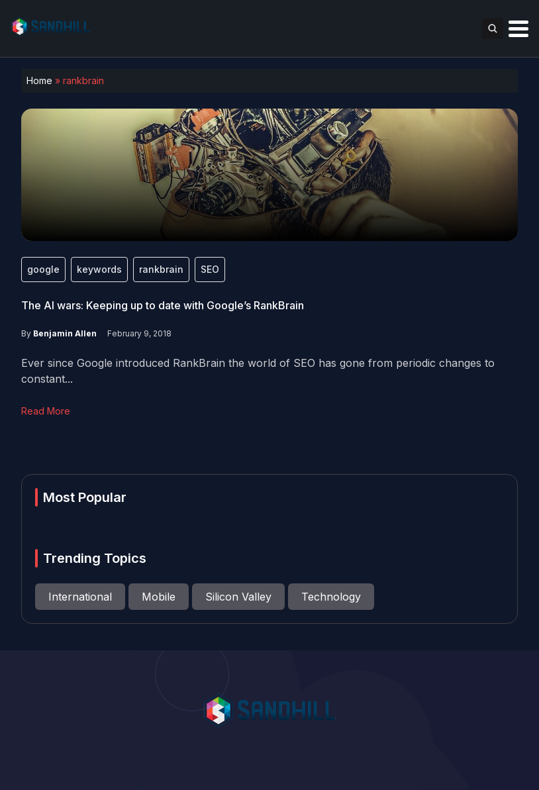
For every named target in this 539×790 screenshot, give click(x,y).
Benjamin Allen (65, 333)
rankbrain (161, 269)
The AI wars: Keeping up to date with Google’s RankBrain (162, 305)
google (43, 269)
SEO (210, 269)
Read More (45, 411)
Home (39, 80)
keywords (99, 269)
